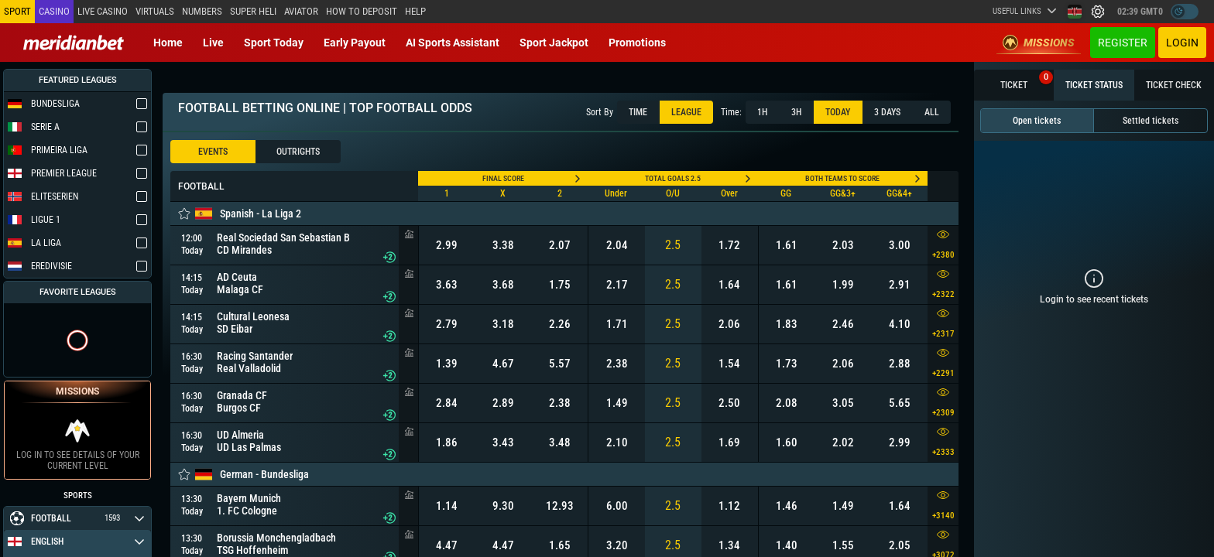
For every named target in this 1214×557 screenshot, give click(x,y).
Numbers (202, 11)
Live (213, 42)
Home (168, 42)
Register (1122, 42)
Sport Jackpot (554, 42)
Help (415, 11)
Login (1182, 42)
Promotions (637, 42)
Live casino (102, 11)
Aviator (301, 11)
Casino (54, 11)
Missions (1039, 42)
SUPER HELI (253, 11)
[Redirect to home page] (73, 42)
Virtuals (154, 11)
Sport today (274, 42)
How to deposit (361, 11)
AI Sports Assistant (452, 42)
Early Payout (355, 42)
